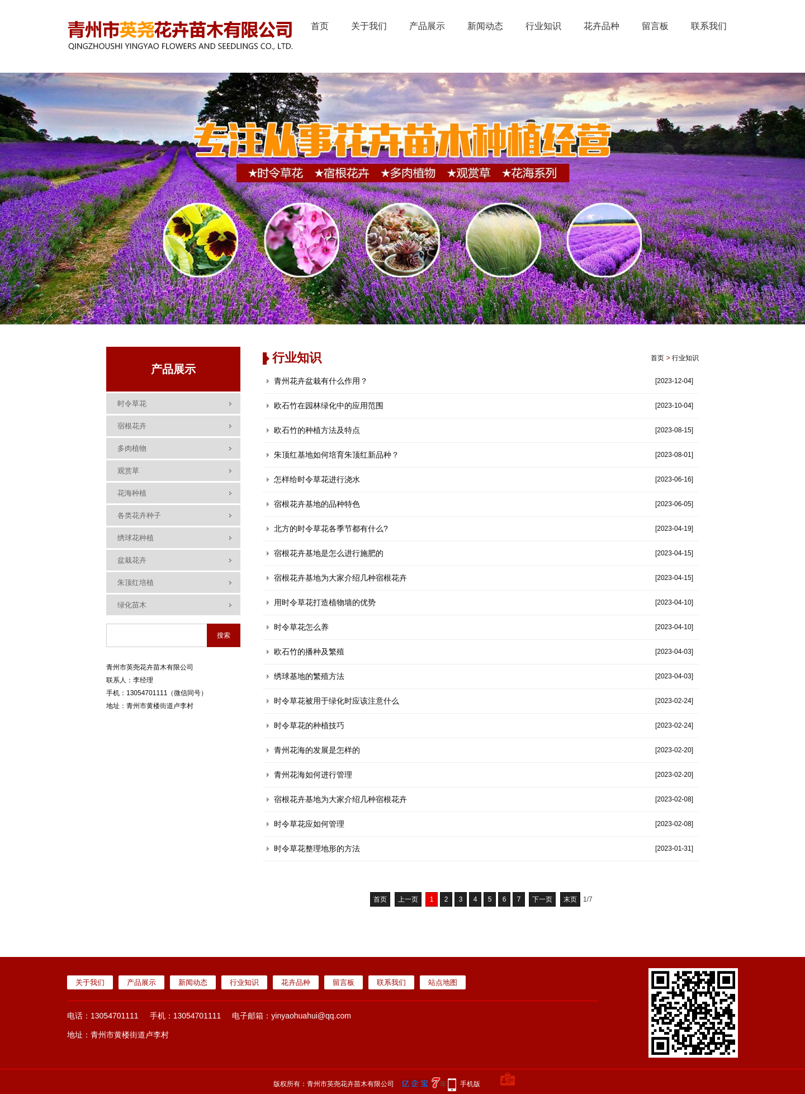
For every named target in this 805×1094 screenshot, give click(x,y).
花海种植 (131, 493)
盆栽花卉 (131, 560)
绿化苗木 (131, 605)
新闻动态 (485, 26)
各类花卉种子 (139, 515)
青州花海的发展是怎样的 (317, 750)
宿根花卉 (131, 426)
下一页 (542, 899)
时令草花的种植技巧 (309, 725)
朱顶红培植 (135, 582)
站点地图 (442, 982)
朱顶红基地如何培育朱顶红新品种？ (336, 454)
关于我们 (369, 26)
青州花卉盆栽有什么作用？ (321, 380)
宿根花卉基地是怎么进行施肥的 (328, 553)
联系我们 (709, 26)
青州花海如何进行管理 (313, 774)
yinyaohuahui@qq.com (311, 1015)
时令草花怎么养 (301, 627)
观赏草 (128, 470)
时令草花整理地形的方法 (317, 848)
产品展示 (427, 26)
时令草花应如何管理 (309, 823)
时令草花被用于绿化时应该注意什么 (336, 700)
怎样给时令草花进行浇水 (317, 479)
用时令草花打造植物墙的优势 (325, 602)
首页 (320, 26)
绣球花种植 (135, 538)
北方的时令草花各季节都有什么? (331, 528)
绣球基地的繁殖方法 (309, 676)
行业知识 (543, 26)
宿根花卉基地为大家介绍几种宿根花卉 (340, 577)
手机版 (470, 1084)
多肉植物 (131, 448)
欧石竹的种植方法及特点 (317, 430)
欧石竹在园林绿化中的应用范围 (328, 405)
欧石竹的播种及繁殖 (309, 651)
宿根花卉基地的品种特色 (317, 503)
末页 (570, 899)
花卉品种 (601, 26)
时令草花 (131, 403)
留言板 (655, 26)
